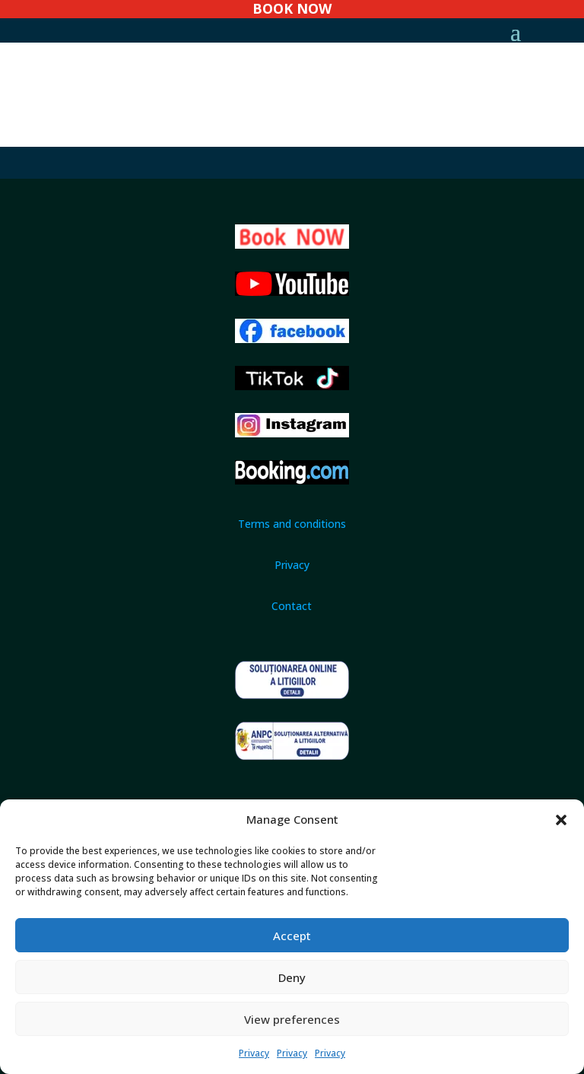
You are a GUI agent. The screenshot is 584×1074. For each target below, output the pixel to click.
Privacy (254, 1053)
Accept (292, 935)
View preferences (292, 1019)
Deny (292, 977)
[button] (561, 820)
